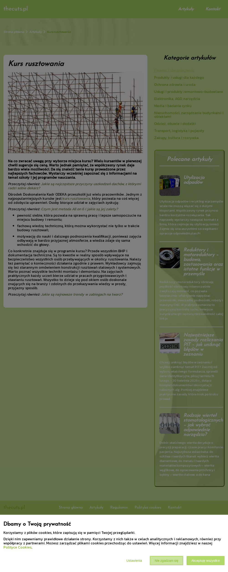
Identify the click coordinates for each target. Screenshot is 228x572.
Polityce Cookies (17, 547)
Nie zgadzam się (166, 560)
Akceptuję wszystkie (205, 560)
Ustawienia (134, 560)
